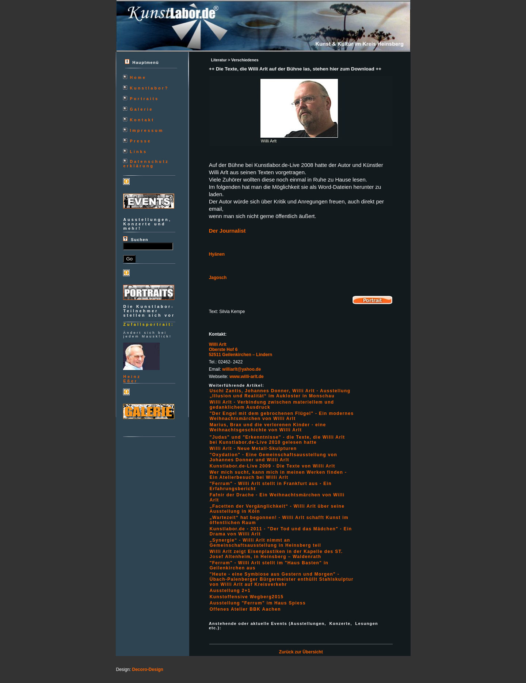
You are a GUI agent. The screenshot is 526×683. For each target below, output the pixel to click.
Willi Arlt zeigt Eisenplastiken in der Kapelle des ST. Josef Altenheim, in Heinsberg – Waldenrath (276, 554)
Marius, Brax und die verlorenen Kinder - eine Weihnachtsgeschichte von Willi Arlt (268, 427)
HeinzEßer (132, 378)
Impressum (147, 130)
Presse (140, 141)
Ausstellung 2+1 (230, 590)
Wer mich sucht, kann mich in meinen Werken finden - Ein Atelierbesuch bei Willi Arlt (278, 475)
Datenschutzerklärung (146, 163)
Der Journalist (227, 231)
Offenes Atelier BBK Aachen (245, 609)
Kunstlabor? (149, 88)
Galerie (141, 109)
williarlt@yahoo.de (241, 369)
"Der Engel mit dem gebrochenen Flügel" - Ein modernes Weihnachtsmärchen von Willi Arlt (282, 416)
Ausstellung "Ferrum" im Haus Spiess (258, 603)
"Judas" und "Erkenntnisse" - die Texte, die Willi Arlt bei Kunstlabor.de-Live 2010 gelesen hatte (277, 440)
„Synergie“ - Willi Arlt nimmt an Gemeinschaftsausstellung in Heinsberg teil (265, 543)
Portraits (144, 98)
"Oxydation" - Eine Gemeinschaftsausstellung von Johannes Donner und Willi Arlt (273, 457)
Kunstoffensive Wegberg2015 (247, 596)
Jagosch (218, 277)
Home (138, 77)
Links (138, 151)
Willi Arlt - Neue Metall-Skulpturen (253, 448)
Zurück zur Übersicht (301, 652)
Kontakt (142, 120)
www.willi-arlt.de (246, 376)
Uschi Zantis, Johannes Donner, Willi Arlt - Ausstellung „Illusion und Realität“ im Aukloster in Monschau (280, 393)
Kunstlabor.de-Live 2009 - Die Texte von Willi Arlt (272, 466)
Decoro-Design (147, 669)
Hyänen (217, 254)
